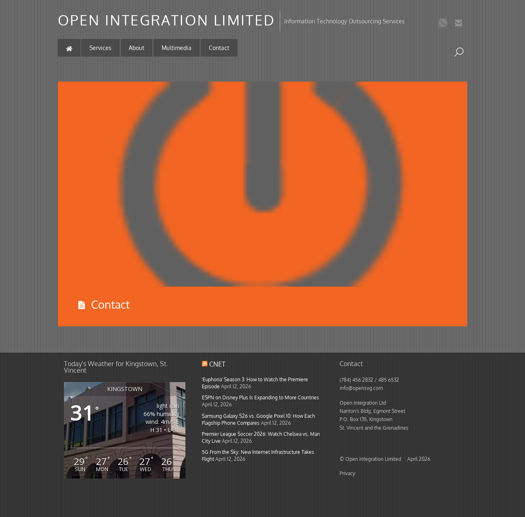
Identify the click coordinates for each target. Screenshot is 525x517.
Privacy (347, 473)
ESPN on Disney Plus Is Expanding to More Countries (260, 397)
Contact (219, 47)
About (136, 47)
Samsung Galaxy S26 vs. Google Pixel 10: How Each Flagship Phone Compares (258, 419)
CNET (217, 364)
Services (100, 47)
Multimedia (177, 47)
